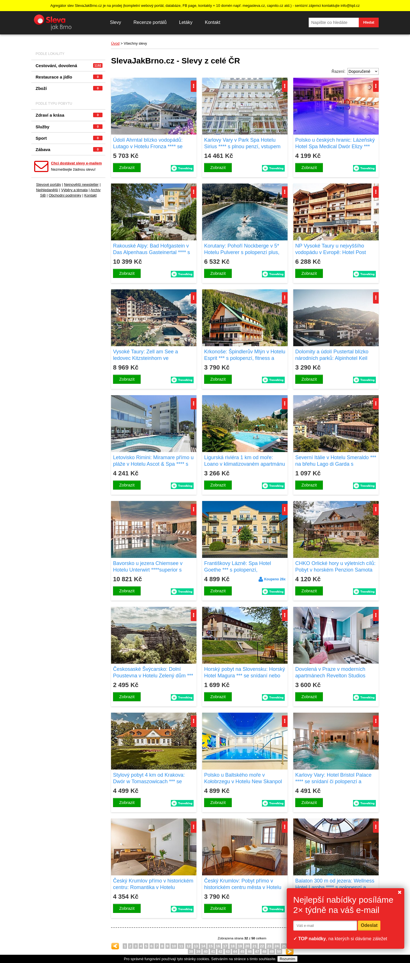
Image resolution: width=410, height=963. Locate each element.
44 (235, 951)
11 (181, 946)
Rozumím (287, 959)
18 (233, 946)
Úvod (115, 43)
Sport (69, 138)
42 (220, 951)
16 (218, 946)
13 (196, 946)
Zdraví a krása (69, 115)
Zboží (69, 88)
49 (272, 951)
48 (264, 951)
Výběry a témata (74, 190)
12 (188, 946)
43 (228, 951)
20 (247, 946)
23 (269, 946)
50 (279, 951)
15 (210, 946)
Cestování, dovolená (69, 65)
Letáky (185, 22)
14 (203, 946)
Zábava (69, 149)
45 (242, 951)
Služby (69, 126)
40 (206, 951)
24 (276, 946)
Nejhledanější (47, 190)
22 (262, 946)
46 (250, 951)
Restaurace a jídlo (69, 77)
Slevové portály (48, 184)
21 (255, 946)
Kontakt (212, 22)
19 (240, 946)
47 (257, 951)
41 (213, 951)
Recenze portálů (150, 22)
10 (174, 946)
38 (191, 951)
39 (198, 951)
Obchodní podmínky (65, 195)
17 (225, 946)
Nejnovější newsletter (81, 184)
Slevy (115, 22)
